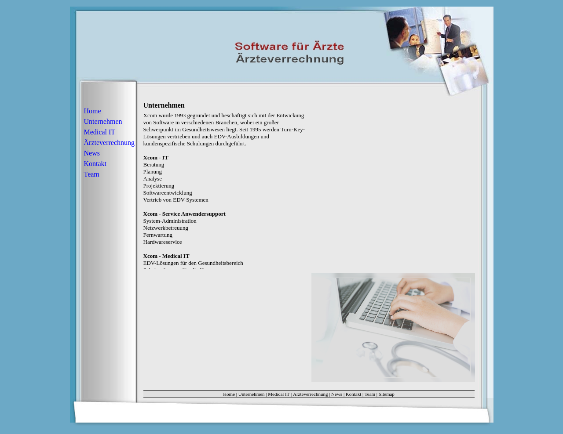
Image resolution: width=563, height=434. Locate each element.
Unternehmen (103, 121)
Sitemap (387, 394)
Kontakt (95, 163)
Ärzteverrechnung (109, 142)
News (92, 153)
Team (91, 174)
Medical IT (100, 132)
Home (92, 111)
